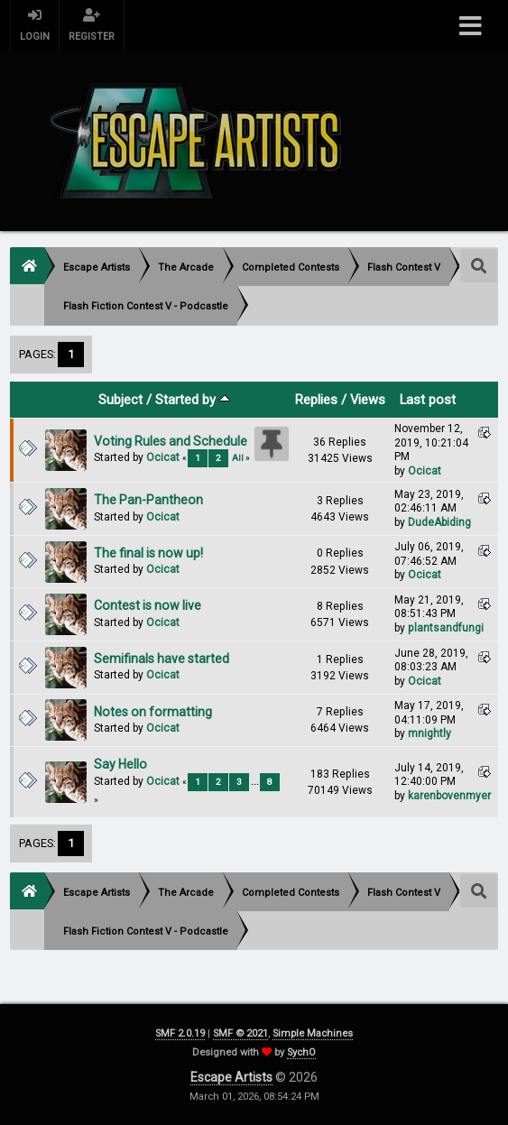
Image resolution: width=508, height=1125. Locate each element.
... (256, 782)
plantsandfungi (446, 628)
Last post (428, 400)
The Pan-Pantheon (148, 500)
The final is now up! (148, 553)
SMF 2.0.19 (180, 1033)
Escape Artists (231, 1077)
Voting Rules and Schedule (170, 441)
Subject (120, 400)
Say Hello (120, 764)
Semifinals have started (161, 658)
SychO (301, 1052)
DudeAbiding (439, 522)
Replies (316, 400)
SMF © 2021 (240, 1033)
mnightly (429, 733)
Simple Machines (312, 1033)
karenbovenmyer (449, 795)
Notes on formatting (153, 712)
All (238, 458)
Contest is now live (147, 605)
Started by (192, 400)
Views (367, 400)
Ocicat (163, 457)
